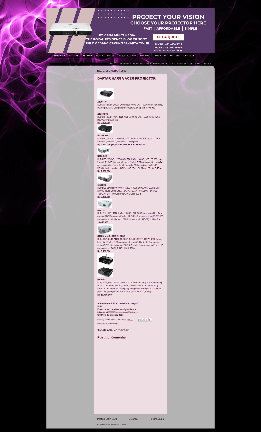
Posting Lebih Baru (107, 419)
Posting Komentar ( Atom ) (116, 424)
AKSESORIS (87, 56)
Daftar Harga (113, 323)
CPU (134, 56)
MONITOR (111, 56)
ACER (104, 323)
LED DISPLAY (160, 56)
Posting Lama (157, 419)
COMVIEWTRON (58, 56)
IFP (171, 56)
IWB (178, 56)
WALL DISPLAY (145, 56)
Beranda (133, 419)
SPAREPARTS (188, 56)
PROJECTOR (74, 56)
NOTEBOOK (123, 56)
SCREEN (99, 56)
